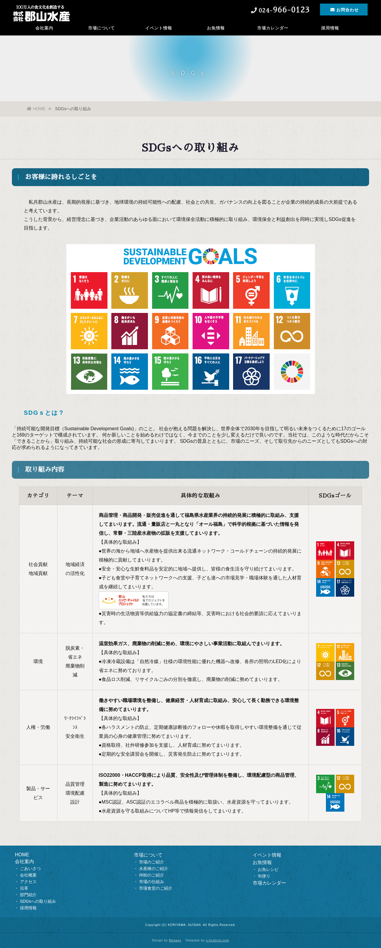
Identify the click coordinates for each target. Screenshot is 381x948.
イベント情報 (158, 28)
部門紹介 (28, 894)
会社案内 (44, 28)
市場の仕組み (151, 881)
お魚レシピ (268, 869)
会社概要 (28, 875)
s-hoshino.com (217, 940)
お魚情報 (216, 28)
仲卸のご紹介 (151, 875)
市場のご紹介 (151, 862)
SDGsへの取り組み (38, 901)
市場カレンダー (272, 28)
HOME (36, 108)
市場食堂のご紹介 (155, 888)
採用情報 (330, 28)
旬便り (264, 876)
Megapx (175, 940)
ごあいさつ (30, 868)
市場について (101, 28)
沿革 (24, 888)
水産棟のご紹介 (153, 868)
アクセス (28, 881)
